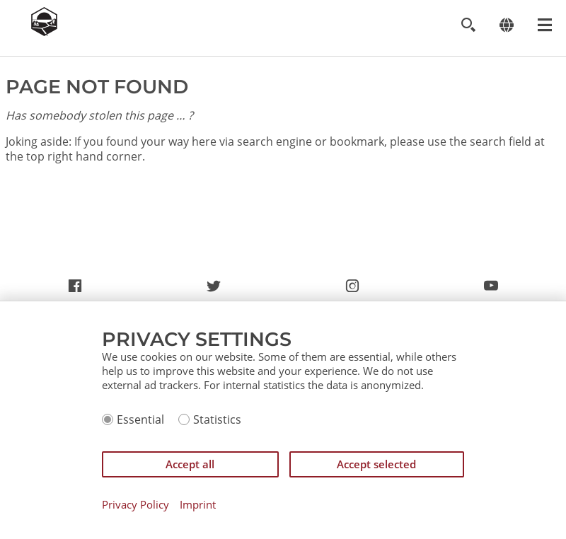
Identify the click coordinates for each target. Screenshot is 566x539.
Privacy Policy (135, 505)
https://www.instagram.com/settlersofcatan (352, 289)
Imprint (198, 505)
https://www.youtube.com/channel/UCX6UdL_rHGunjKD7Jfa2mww (491, 289)
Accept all (190, 464)
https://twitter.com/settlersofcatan (213, 289)
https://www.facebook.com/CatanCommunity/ (75, 289)
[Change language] (506, 25)
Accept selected (376, 464)
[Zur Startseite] (44, 32)
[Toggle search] (468, 25)
